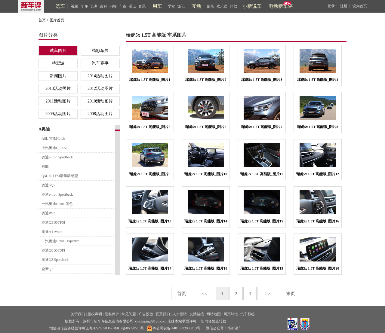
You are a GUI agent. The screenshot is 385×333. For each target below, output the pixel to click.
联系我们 (163, 314)
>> (267, 293)
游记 (181, 6)
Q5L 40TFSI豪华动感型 (60, 176)
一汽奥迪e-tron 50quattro (60, 241)
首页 (42, 20)
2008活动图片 (100, 114)
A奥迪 (44, 129)
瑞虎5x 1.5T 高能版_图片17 (149, 268)
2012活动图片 (100, 88)
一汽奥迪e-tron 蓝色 (57, 204)
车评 (84, 6)
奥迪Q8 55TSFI (53, 250)
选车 (60, 6)
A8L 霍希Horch (53, 138)
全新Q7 (47, 269)
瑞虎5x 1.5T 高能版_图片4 (317, 80)
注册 (343, 6)
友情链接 (196, 314)
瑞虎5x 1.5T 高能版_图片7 (261, 127)
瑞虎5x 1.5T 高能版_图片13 (149, 221)
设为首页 (360, 6)
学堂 (171, 6)
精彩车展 (100, 50)
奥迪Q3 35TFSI (53, 222)
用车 (157, 6)
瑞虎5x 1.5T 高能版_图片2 (205, 80)
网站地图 (213, 314)
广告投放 (146, 314)
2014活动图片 (100, 76)
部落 (210, 6)
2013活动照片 (58, 88)
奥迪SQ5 (48, 185)
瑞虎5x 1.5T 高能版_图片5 (150, 127)
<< (204, 293)
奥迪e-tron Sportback (57, 157)
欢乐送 (222, 6)
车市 (122, 6)
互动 (196, 6)
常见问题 (129, 314)
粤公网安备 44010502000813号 (173, 328)
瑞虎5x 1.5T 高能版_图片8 (317, 127)
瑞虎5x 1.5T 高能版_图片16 (317, 221)
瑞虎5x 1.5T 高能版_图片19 (261, 268)
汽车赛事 (100, 63)
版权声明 (95, 314)
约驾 (233, 6)
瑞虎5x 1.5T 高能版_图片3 (261, 80)
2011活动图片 (57, 101)
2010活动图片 (100, 101)
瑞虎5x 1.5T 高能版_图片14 (205, 221)
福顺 (45, 166)
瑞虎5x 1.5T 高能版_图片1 (150, 80)
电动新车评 (281, 6)
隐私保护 (112, 314)
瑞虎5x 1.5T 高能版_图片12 (317, 174)
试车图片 (58, 50)
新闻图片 (58, 76)
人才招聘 (179, 314)
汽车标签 (247, 314)
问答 (113, 6)
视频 (74, 6)
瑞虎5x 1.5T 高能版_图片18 (205, 268)
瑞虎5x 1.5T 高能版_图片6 (205, 127)
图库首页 (57, 20)
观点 (132, 6)
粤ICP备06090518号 (128, 328)
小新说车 (252, 6)
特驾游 (58, 63)
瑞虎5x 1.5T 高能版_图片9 (150, 174)
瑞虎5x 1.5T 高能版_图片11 (261, 174)
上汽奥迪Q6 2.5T (55, 148)
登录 (331, 6)
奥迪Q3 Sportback (55, 260)
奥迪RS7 (48, 213)
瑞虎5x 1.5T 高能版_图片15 (261, 221)
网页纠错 (230, 314)
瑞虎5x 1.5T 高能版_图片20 (317, 268)
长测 (93, 6)
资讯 (142, 6)
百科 (103, 6)
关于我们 (78, 314)
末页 (290, 293)
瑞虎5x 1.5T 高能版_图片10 (205, 174)
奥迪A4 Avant (52, 232)
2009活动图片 (58, 114)
